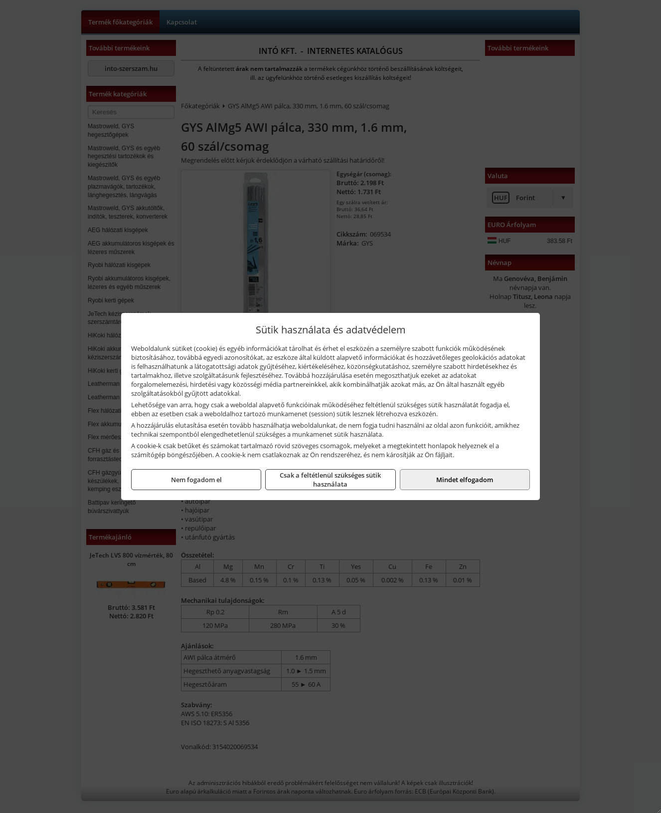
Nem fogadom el (196, 479)
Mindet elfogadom (464, 479)
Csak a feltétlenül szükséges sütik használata (330, 480)
